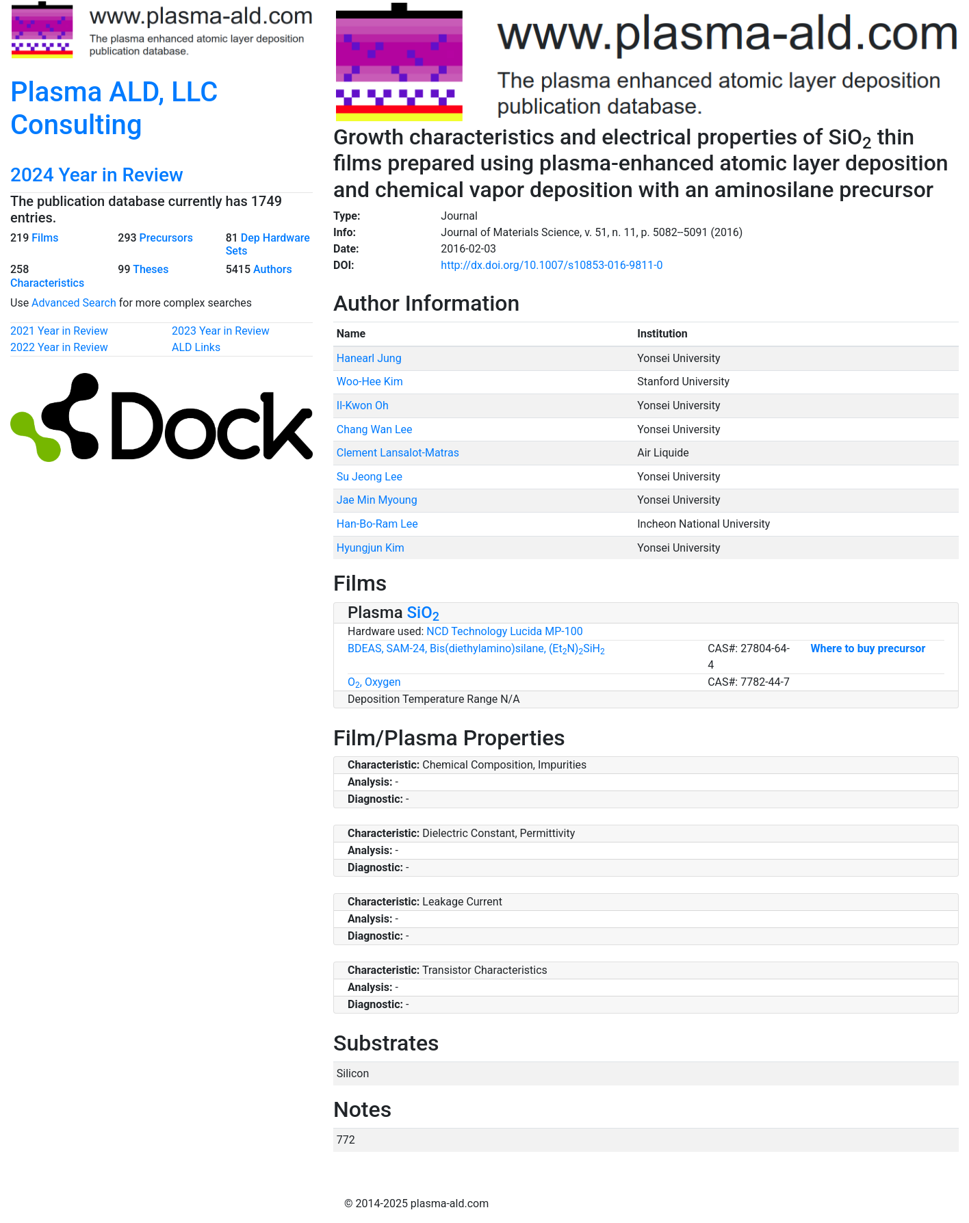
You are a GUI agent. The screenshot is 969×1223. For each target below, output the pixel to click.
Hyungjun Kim (370, 547)
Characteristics (47, 282)
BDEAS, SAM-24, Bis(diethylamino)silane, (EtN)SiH (476, 648)
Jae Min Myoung (377, 499)
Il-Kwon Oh (363, 405)
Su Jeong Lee (369, 476)
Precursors (166, 237)
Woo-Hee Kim (370, 381)
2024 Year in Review (96, 175)
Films (44, 237)
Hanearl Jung (369, 358)
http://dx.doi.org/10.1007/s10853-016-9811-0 (551, 265)
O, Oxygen (374, 681)
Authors (272, 269)
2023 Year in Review (221, 330)
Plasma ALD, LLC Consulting (114, 108)
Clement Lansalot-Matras (398, 452)
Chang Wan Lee (375, 429)
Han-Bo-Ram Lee (377, 523)
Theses (150, 269)
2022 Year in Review (59, 347)
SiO (423, 612)
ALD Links (196, 347)
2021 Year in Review (59, 330)
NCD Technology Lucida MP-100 (504, 631)
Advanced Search (73, 302)
